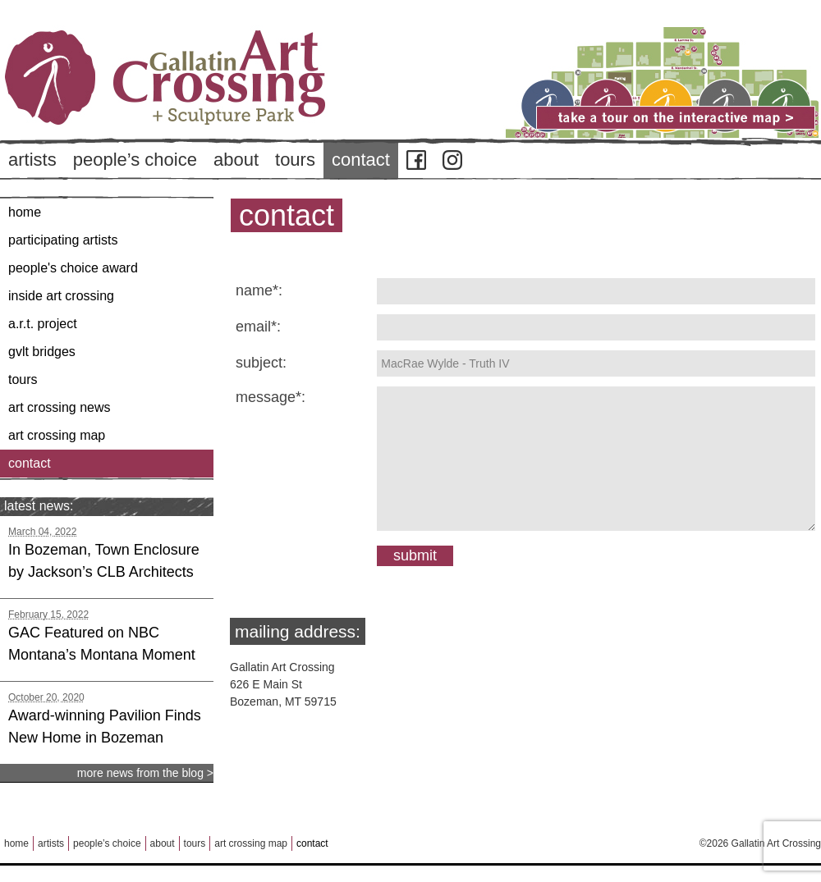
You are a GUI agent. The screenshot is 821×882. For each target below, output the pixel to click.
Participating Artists (62, 240)
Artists (32, 159)
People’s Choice (135, 159)
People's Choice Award (73, 268)
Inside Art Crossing (61, 296)
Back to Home (213, 106)
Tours (295, 159)
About (236, 159)
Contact (361, 159)
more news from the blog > (145, 772)
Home (24, 212)
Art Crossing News (59, 407)
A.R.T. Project (42, 324)
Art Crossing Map (56, 435)
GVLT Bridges (42, 352)
